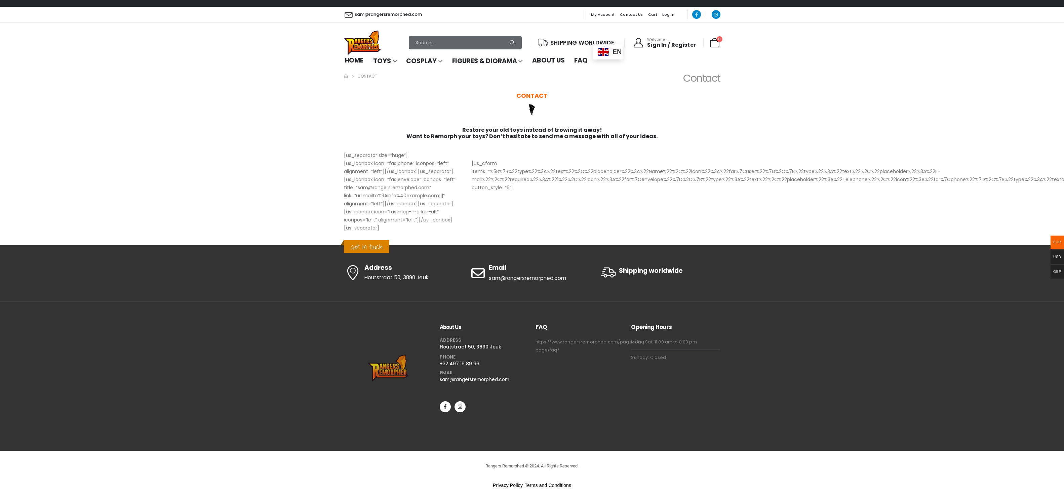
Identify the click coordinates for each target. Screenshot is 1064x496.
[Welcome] (664, 43)
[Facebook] (696, 14)
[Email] (531, 273)
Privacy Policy (508, 485)
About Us (548, 60)
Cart (652, 14)
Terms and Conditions (548, 485)
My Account (603, 14)
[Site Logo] (362, 43)
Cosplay (421, 61)
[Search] (512, 42)
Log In (668, 14)
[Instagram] (716, 14)
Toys (382, 61)
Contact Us (631, 14)
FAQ (581, 60)
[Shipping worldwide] (659, 272)
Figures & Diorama (484, 61)
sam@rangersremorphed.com (474, 379)
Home (354, 60)
